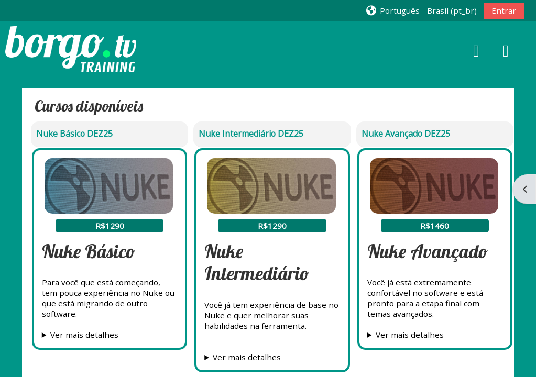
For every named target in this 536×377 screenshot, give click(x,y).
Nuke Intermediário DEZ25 (251, 133)
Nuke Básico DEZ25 (74, 133)
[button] (421, 10)
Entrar (503, 10)
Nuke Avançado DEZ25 (406, 133)
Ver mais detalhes (84, 334)
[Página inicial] (70, 47)
